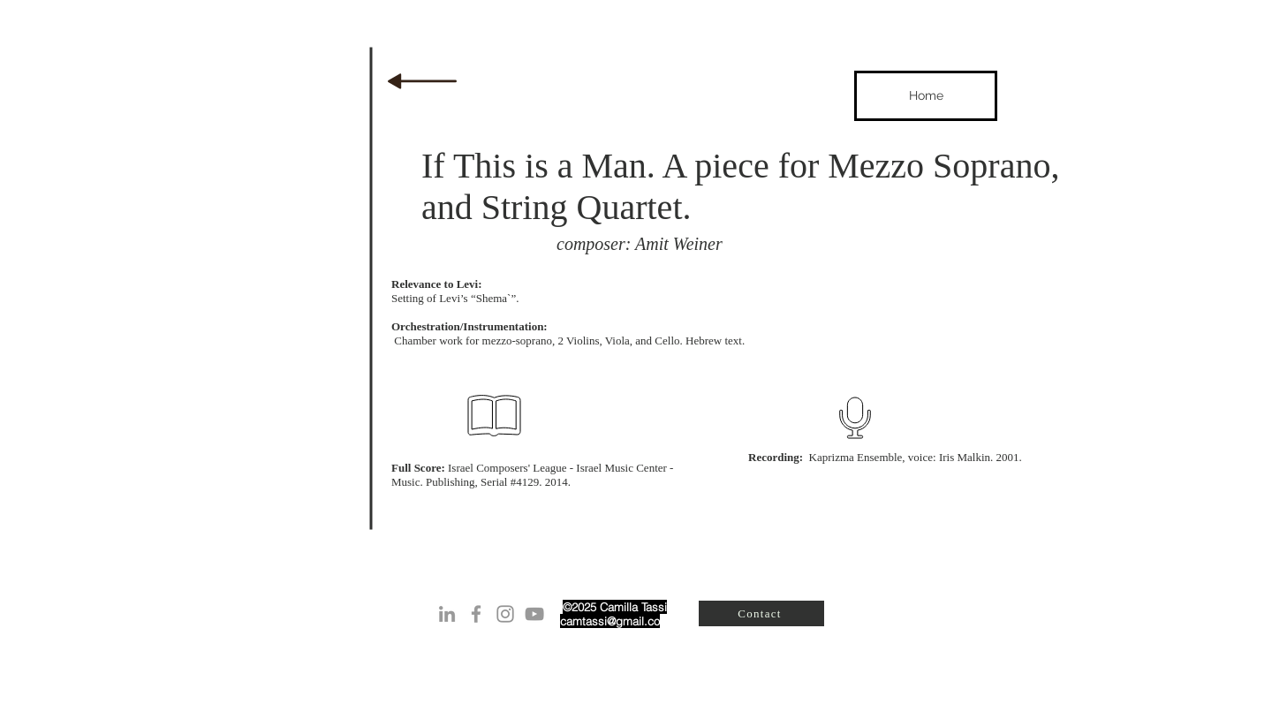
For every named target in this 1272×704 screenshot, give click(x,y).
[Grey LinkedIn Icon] (446, 613)
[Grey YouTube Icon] (534, 613)
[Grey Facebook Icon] (476, 613)
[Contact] (761, 613)
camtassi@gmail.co (610, 621)
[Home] (925, 96)
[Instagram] (505, 613)
